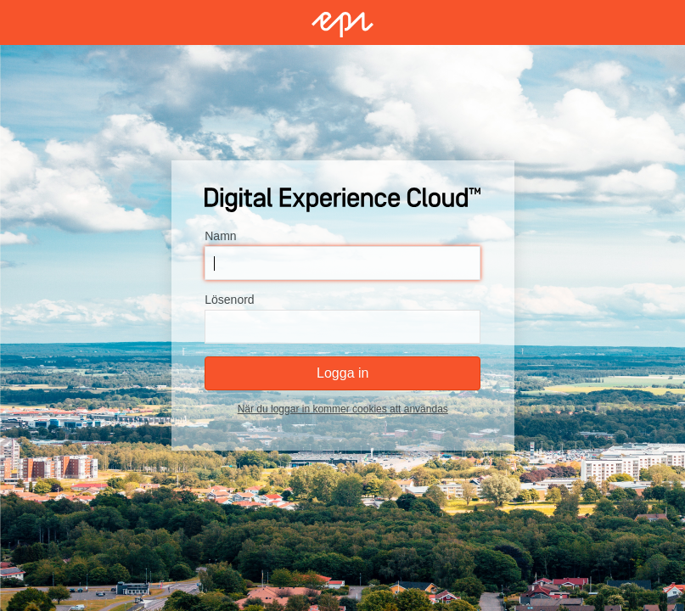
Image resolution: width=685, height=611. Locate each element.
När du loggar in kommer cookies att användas (342, 409)
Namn (220, 236)
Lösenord (229, 299)
